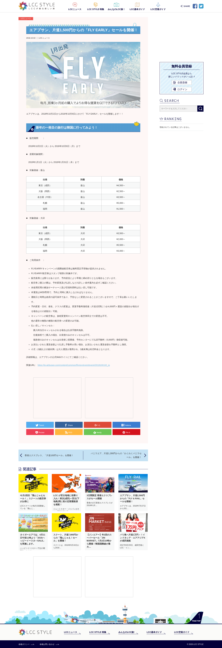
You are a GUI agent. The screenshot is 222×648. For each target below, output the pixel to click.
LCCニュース (74, 9)
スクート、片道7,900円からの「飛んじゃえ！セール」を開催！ (65, 537)
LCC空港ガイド (158, 9)
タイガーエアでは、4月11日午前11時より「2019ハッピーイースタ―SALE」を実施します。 (32, 539)
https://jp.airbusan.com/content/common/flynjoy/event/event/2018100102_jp (74, 365)
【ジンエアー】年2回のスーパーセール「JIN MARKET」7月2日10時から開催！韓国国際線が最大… (99, 540)
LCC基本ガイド (137, 9)
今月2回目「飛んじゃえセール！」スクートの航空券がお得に (33, 498)
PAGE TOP (195, 618)
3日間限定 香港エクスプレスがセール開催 (99, 497)
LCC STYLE (36, 6)
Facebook (195, 6)
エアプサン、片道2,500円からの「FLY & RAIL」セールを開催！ (132, 498)
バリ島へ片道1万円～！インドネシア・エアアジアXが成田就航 (132, 537)
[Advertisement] (57, 397)
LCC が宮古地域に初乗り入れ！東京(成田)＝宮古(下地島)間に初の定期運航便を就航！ (66, 500)
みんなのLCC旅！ (116, 9)
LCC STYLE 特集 (95, 9)
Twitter (201, 6)
